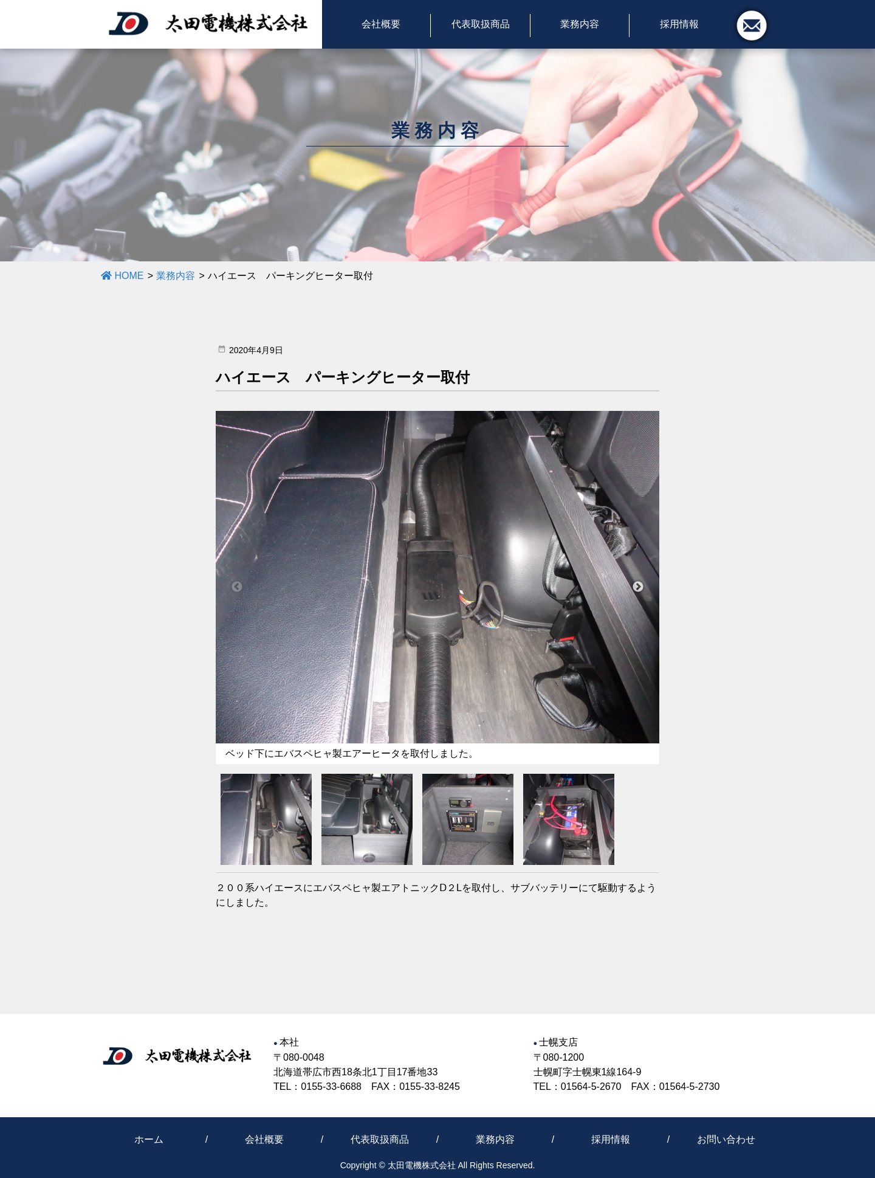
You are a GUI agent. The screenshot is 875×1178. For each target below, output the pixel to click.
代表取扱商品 (380, 1139)
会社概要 (264, 1139)
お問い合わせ (726, 1139)
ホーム (148, 1139)
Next (638, 587)
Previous (237, 587)
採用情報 (610, 1139)
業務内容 (495, 1139)
